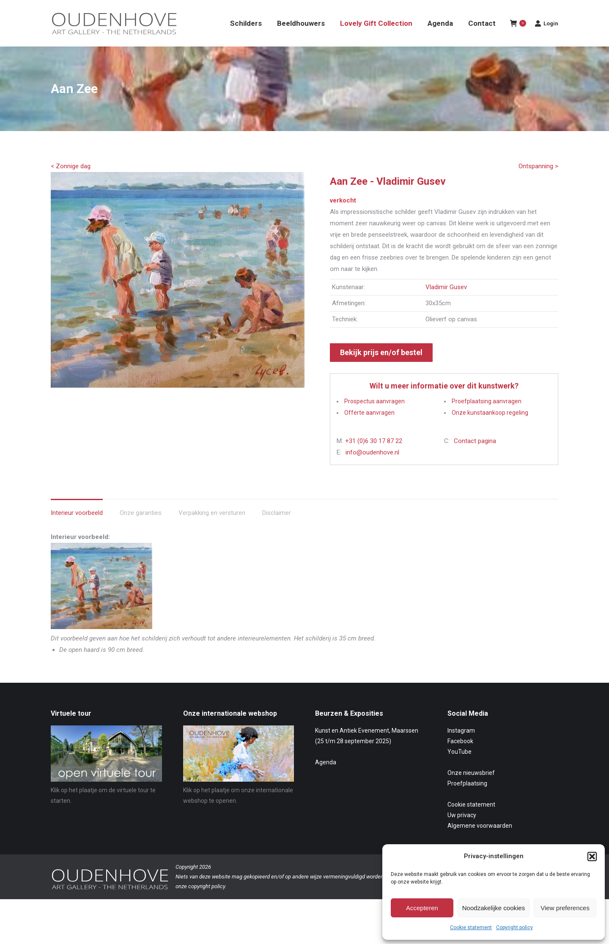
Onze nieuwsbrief (471, 788)
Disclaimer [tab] (276, 528)
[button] (592, 856)
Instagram (461, 745)
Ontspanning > (538, 181)
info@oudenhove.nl (372, 467)
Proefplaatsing (467, 798)
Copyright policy (514, 927)
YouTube (459, 766)
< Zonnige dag (71, 181)
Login (546, 38)
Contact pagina (475, 456)
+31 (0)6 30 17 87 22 (373, 456)
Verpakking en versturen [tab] (211, 528)
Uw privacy (461, 830)
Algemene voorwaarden (479, 840)
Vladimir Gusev (446, 302)
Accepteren (422, 907)
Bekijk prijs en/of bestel (381, 367)
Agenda (325, 777)
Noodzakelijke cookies (493, 907)
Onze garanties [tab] (141, 528)
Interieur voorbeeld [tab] (77, 528)
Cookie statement (471, 927)
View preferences (565, 907)
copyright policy (206, 901)
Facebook (460, 756)
